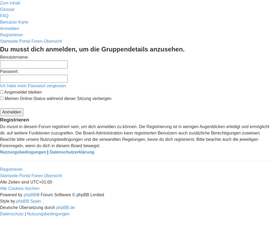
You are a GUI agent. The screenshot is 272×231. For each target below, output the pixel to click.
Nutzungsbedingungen (23, 152)
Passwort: (9, 71)
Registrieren (11, 169)
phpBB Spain (28, 201)
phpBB (30, 195)
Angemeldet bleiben (21, 92)
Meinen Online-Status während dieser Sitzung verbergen (55, 98)
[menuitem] (7, 9)
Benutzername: (14, 57)
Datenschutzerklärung (72, 152)
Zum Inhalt (10, 3)
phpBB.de (65, 207)
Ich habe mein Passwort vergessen (33, 86)
